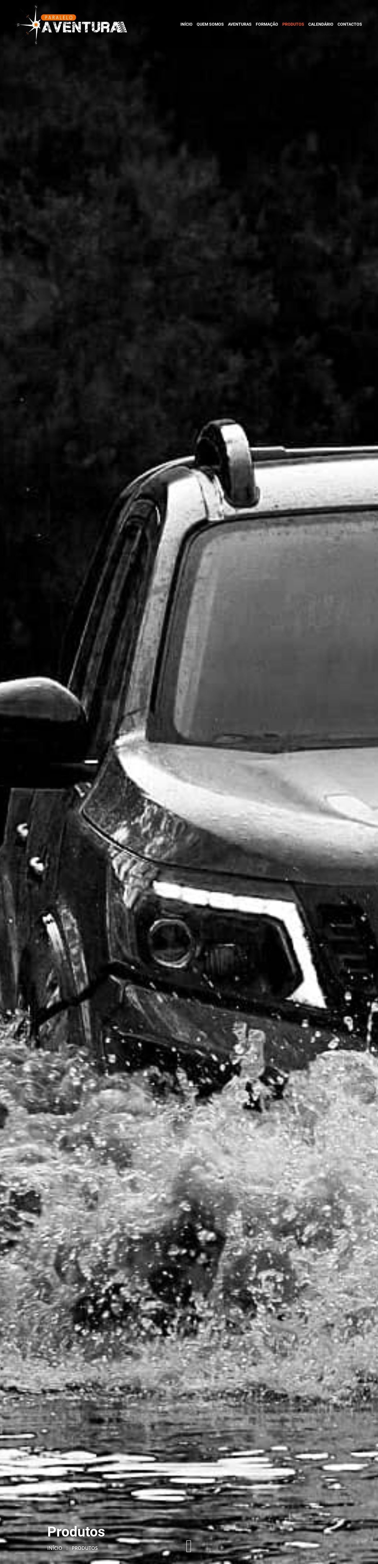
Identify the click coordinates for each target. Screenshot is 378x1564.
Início (54, 1548)
